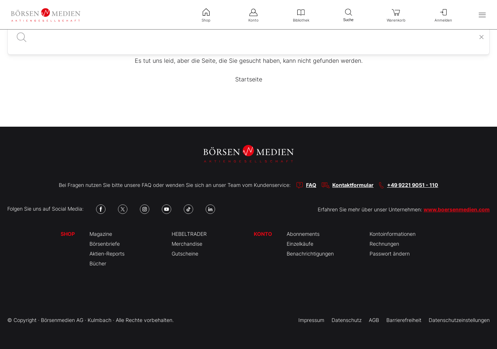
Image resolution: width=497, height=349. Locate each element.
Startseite (248, 79)
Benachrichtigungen (310, 253)
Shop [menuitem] (206, 14)
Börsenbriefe (104, 244)
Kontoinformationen (393, 234)
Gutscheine (185, 253)
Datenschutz (347, 320)
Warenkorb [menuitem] (395, 14)
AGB (374, 320)
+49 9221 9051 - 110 (412, 185)
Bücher (97, 263)
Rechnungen (384, 244)
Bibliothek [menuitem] (301, 14)
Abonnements (303, 234)
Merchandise (187, 244)
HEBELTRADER (189, 234)
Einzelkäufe (300, 244)
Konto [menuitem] (253, 14)
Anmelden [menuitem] (443, 14)
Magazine (100, 234)
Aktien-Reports (107, 253)
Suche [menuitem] (348, 14)
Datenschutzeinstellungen (459, 320)
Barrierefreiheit (403, 320)
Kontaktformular (353, 185)
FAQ (311, 185)
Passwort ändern (390, 253)
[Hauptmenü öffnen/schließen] (482, 15)
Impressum (311, 320)
